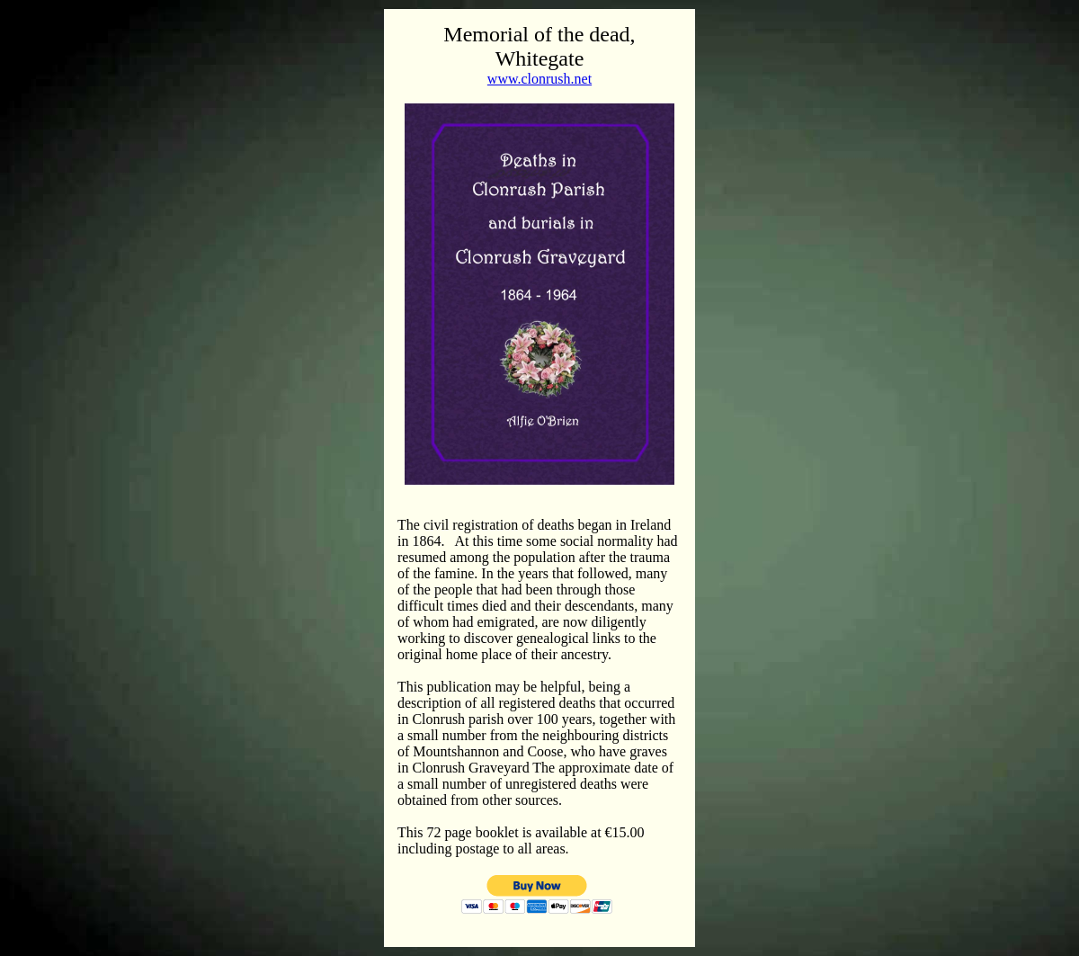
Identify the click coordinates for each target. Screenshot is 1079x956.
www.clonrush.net (539, 78)
